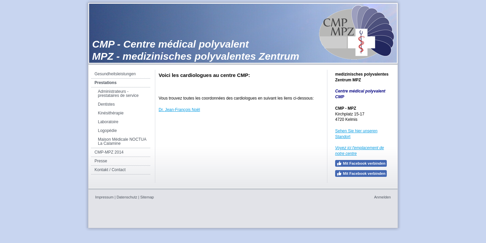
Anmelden (382, 197)
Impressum (104, 197)
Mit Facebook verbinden (360, 163)
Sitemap (147, 197)
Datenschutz (126, 197)
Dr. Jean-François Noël (179, 109)
